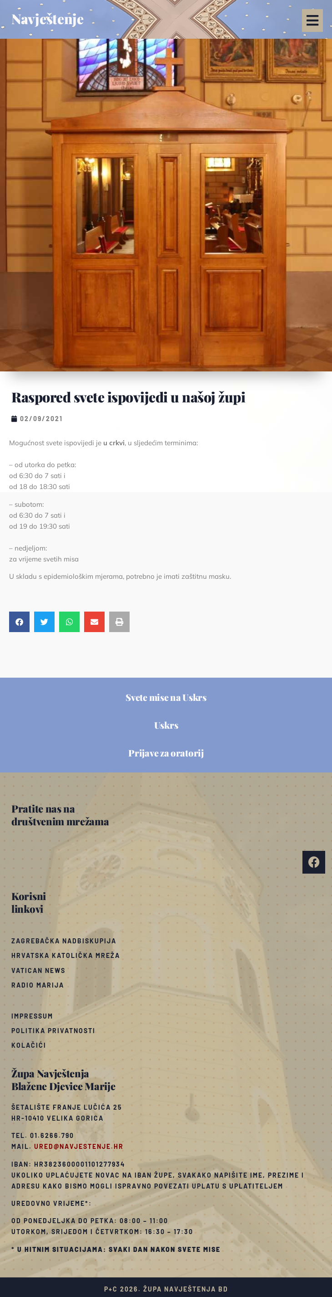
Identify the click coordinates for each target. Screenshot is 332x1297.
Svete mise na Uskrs (166, 697)
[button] (312, 20)
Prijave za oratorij (165, 752)
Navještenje (47, 19)
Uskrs (166, 725)
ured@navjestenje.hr (79, 1146)
